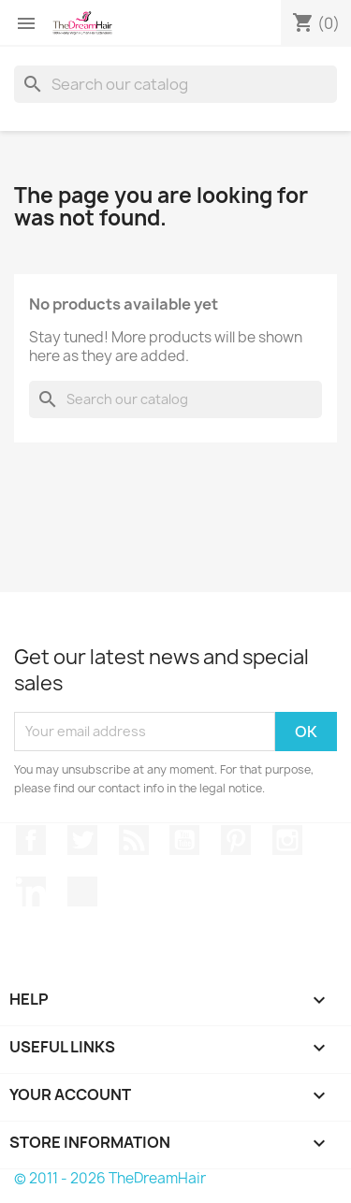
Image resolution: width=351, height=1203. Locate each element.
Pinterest (236, 840)
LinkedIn (31, 891)
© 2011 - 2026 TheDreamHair (110, 1178)
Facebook (31, 840)
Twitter (82, 840)
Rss (134, 840)
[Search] (175, 84)
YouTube (184, 840)
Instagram (287, 840)
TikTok (82, 891)
